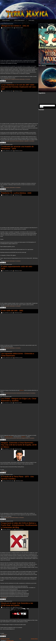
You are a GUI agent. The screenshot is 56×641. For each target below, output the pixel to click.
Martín (22, 27)
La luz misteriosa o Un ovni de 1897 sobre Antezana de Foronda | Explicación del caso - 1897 (19, 87)
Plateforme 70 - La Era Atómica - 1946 (16, 193)
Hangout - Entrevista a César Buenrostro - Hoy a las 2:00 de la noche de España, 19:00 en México (19, 445)
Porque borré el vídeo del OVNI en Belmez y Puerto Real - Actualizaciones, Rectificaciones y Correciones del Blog (19, 525)
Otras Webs (31, 20)
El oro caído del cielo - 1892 (12, 311)
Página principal (6, 20)
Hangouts (27, 393)
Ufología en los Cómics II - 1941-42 (15, 26)
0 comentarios (27, 79)
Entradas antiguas (34, 638)
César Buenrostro (8, 393)
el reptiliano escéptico (9, 436)
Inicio (20, 638)
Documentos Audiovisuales (19, 79)
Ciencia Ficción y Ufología (9, 79)
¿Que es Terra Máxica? (19, 20)
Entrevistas (24, 393)
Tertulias (26, 438)
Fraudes (16, 517)
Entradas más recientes (5, 638)
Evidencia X (22, 390)
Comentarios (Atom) (10, 640)
